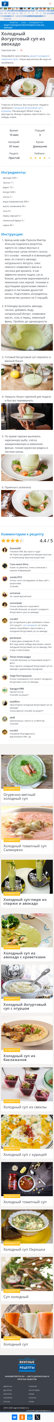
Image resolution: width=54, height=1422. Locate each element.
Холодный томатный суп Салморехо (25, 848)
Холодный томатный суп (25, 1202)
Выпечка (7, 1386)
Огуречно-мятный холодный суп (19, 796)
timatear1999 (8, 50)
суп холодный (30, 625)
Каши (31, 1394)
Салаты (32, 1398)
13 (21, 50)
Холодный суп (15, 1344)
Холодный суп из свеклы (25, 1107)
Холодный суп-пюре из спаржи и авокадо (25, 901)
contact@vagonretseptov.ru (38, 1410)
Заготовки (34, 1390)
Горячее (33, 1386)
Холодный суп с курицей (25, 1155)
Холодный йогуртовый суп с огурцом (24, 1006)
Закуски (7, 1394)
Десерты (7, 1390)
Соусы (6, 1402)
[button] (50, 3)
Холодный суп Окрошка (24, 1249)
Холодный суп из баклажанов (19, 1058)
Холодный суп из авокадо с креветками (24, 955)
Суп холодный (16, 1297)
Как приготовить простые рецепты (5, 3)
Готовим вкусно (27, 1365)
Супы (31, 1402)
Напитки (7, 1398)
